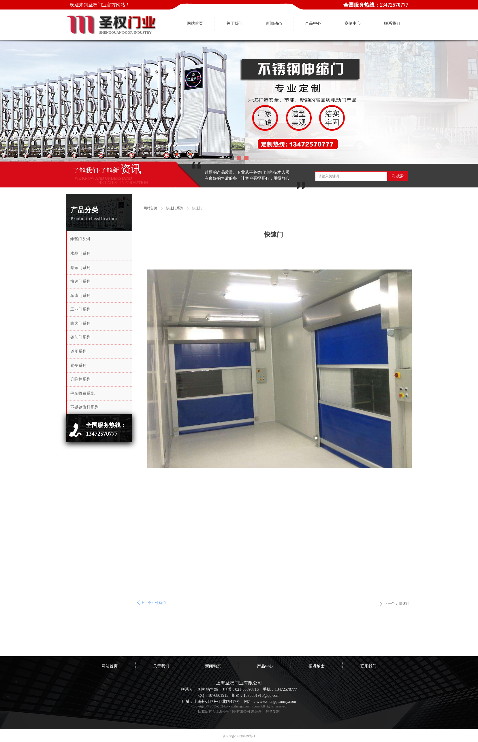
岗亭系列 (78, 365)
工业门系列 (80, 309)
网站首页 (150, 208)
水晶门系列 (80, 253)
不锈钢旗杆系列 (84, 407)
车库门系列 (80, 295)
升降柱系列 (80, 379)
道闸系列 (78, 351)
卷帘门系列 (80, 267)
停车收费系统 (82, 393)
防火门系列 (80, 323)
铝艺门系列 (80, 337)
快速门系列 (174, 208)
